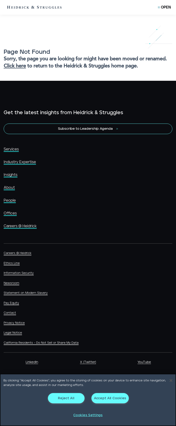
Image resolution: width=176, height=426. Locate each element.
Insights (10, 175)
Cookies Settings (88, 415)
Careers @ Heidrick (20, 226)
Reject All (66, 398)
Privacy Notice (14, 322)
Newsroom (11, 283)
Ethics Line (12, 263)
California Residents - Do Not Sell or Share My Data (41, 342)
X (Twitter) (88, 362)
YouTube (144, 362)
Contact (10, 312)
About (9, 187)
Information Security (19, 273)
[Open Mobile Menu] (164, 7)
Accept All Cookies (110, 398)
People (10, 200)
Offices (10, 213)
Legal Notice (13, 332)
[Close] (171, 380)
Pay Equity (11, 303)
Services (11, 149)
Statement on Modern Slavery (26, 292)
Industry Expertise (20, 162)
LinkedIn (32, 362)
